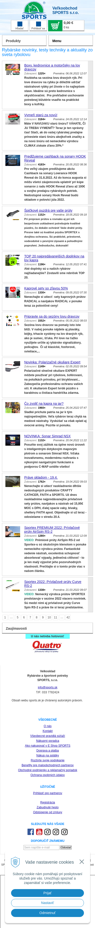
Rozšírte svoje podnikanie (47, 760)
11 (55, 617)
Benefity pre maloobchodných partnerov (48, 765)
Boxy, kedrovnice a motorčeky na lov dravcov (52, 67)
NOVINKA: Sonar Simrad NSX (47, 436)
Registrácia (47, 802)
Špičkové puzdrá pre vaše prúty (48, 210)
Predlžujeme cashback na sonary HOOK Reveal (55, 158)
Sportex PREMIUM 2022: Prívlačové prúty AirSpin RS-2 (52, 530)
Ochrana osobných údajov (47, 775)
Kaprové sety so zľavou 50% (46, 288)
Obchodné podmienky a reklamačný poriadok (47, 770)
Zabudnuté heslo (47, 807)
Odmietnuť (48, 913)
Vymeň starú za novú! (40, 115)
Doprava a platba (47, 750)
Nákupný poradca (47, 740)
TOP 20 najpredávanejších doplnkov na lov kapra (54, 258)
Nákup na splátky (47, 755)
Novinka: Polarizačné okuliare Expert (52, 362)
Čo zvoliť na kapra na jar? (44, 404)
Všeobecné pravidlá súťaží (47, 736)
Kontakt (48, 731)
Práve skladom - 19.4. (41, 477)
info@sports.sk (47, 687)
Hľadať (19, 26)
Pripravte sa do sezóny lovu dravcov (52, 316)
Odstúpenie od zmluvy (47, 812)
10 (49, 617)
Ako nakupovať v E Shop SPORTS (47, 745)
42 (68, 617)
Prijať (47, 893)
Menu (56, 41)
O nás (48, 726)
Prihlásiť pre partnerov (47, 793)
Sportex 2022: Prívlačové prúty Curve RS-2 (52, 584)
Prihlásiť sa (38, 26)
